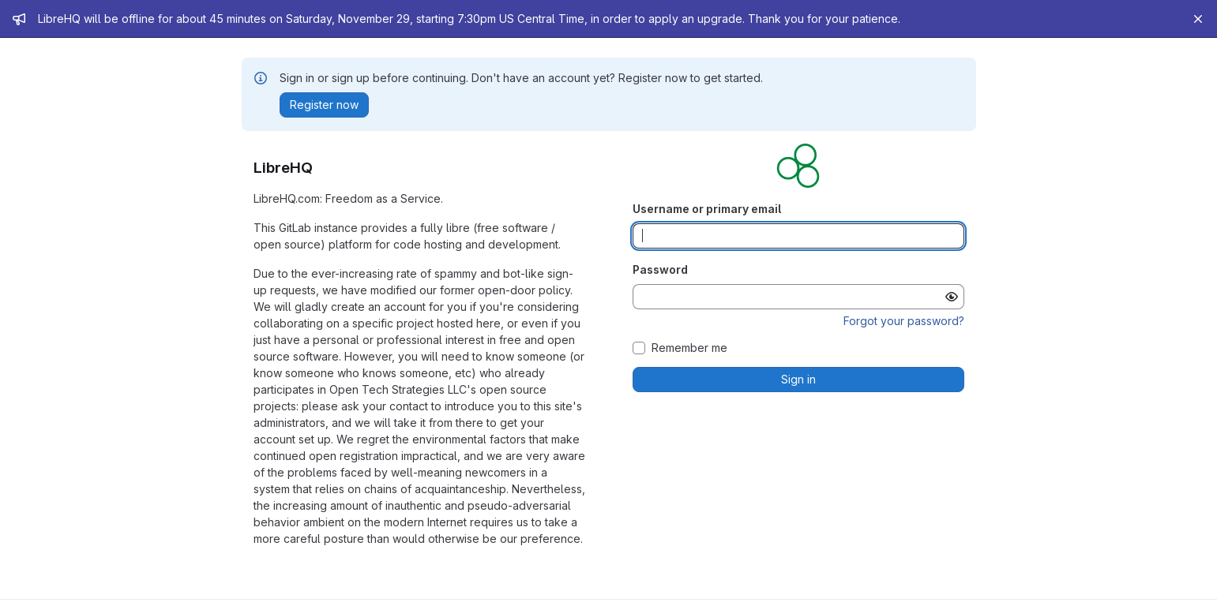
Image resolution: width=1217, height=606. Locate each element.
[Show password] (951, 296)
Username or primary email (707, 208)
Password (660, 269)
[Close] (1198, 18)
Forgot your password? (903, 320)
